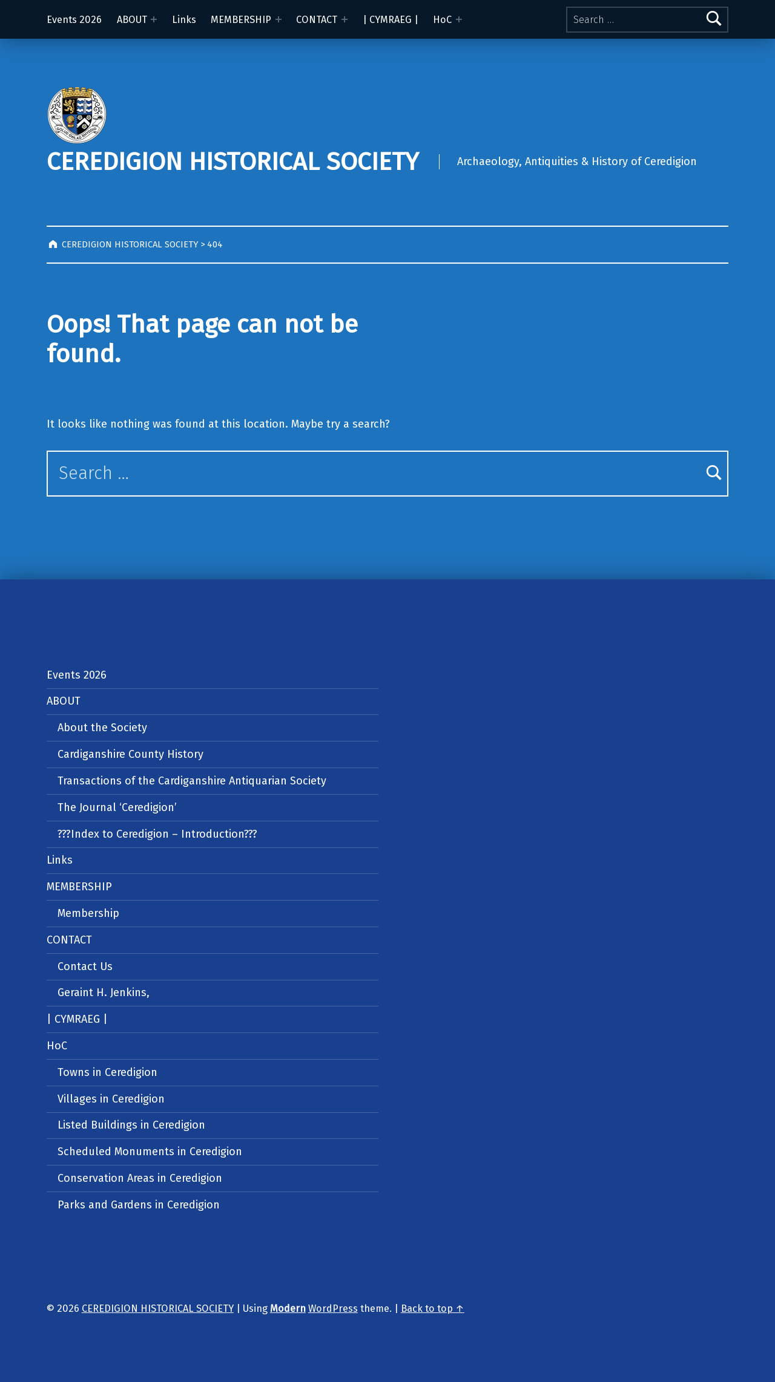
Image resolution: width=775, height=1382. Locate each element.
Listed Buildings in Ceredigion (131, 1125)
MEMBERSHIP (241, 19)
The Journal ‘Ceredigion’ (117, 807)
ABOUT (132, 19)
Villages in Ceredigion (111, 1099)
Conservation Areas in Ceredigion (140, 1178)
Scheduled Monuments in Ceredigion (150, 1151)
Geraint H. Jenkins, (104, 992)
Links (184, 19)
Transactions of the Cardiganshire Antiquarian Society (192, 780)
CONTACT (316, 19)
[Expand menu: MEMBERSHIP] (278, 19)
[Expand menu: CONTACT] (344, 19)
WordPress (333, 1308)
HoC (442, 19)
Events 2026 (74, 19)
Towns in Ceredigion (107, 1072)
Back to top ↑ (432, 1308)
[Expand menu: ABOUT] (154, 19)
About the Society (102, 727)
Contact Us (85, 966)
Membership (88, 913)
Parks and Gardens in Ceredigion (139, 1204)
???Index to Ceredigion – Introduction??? (157, 834)
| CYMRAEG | (390, 19)
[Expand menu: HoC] (459, 19)
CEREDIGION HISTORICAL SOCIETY (232, 162)
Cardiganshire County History (130, 754)
